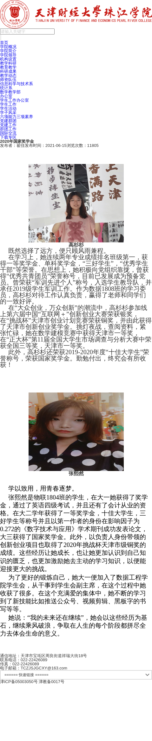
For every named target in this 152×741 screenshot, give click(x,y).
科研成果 (8, 71)
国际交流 (8, 133)
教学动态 (8, 75)
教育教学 (8, 67)
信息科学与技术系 (16, 83)
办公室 (6, 96)
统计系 (6, 87)
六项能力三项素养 (16, 116)
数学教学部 (10, 92)
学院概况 (8, 46)
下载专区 (8, 137)
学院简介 (8, 50)
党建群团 (8, 120)
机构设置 (8, 59)
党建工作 (8, 124)
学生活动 (8, 108)
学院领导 (8, 55)
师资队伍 (8, 79)
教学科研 (8, 63)
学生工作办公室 (14, 100)
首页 (4, 42)
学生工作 (8, 104)
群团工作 (8, 129)
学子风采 (8, 112)
